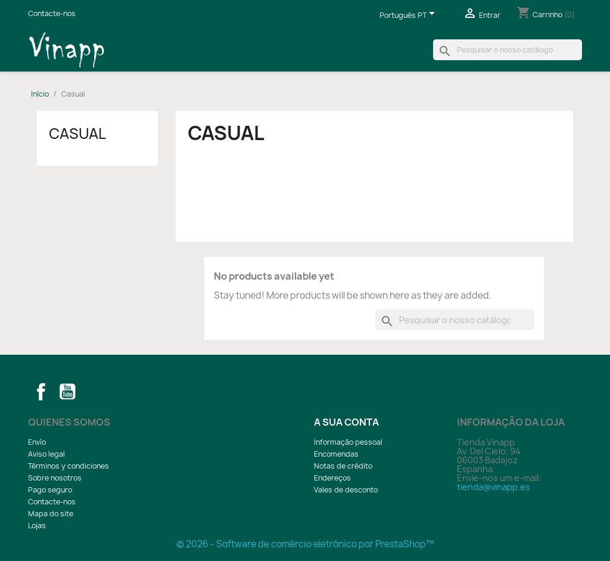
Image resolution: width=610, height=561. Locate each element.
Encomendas (336, 454)
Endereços (332, 478)
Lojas (37, 525)
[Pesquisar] (507, 49)
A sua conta (346, 422)
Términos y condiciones (68, 466)
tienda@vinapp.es (493, 486)
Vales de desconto (346, 490)
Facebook (41, 392)
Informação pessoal (348, 442)
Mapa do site (50, 514)
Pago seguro (50, 490)
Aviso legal (46, 454)
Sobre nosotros (55, 478)
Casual (77, 133)
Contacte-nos (52, 13)
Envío (37, 442)
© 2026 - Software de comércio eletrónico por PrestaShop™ (305, 544)
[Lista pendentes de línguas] (409, 16)
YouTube (67, 392)
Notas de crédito (343, 466)
